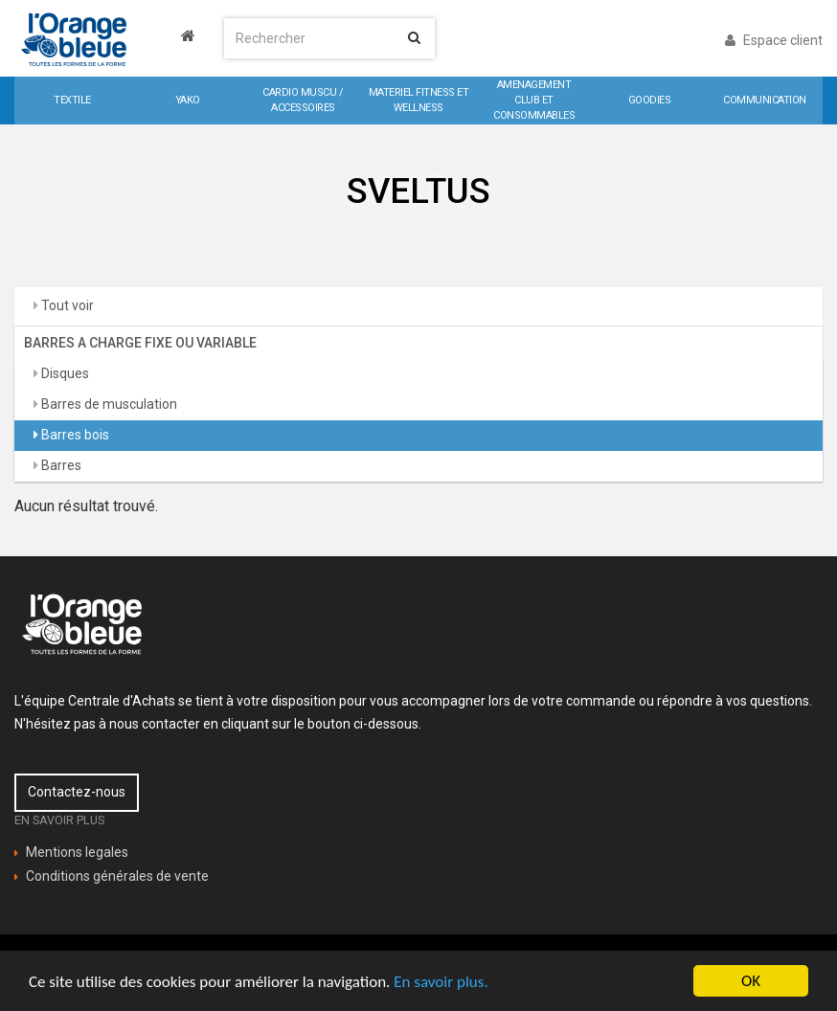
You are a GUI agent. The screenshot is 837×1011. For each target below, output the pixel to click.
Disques (63, 373)
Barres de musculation (107, 404)
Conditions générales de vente (117, 876)
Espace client (774, 40)
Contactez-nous (76, 791)
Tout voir (66, 305)
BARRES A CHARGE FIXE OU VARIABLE (140, 342)
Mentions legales (77, 852)
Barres (59, 465)
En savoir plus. (440, 982)
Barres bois (73, 434)
